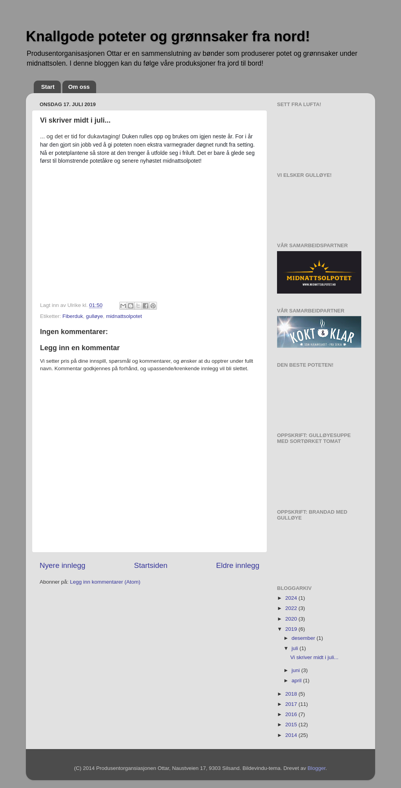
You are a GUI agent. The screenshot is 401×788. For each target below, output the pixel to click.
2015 (292, 724)
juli (295, 648)
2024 (292, 598)
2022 (292, 608)
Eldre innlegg (237, 565)
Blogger (317, 768)
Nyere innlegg (63, 565)
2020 (292, 619)
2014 (292, 735)
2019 (292, 629)
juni (296, 670)
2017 (292, 704)
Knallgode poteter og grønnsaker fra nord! (168, 36)
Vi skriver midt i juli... (314, 657)
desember (304, 638)
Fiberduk (72, 316)
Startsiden (151, 565)
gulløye (94, 316)
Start (48, 86)
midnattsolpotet (124, 316)
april (297, 680)
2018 (292, 694)
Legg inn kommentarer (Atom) (105, 582)
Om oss (79, 86)
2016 (292, 714)
